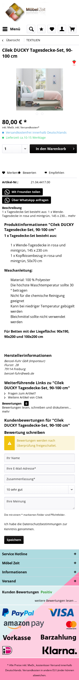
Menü (11, 28)
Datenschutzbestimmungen (42, 524)
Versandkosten (31, 670)
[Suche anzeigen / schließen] (31, 29)
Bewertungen (11, 403)
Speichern (14, 540)
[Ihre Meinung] (39, 503)
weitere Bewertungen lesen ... (56, 601)
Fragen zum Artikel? (20, 393)
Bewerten (27, 173)
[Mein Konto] (62, 29)
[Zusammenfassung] (39, 479)
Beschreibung (12, 208)
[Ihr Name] (39, 458)
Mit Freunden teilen (22, 192)
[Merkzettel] (51, 29)
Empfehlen (54, 173)
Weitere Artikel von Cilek (23, 397)
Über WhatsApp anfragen (26, 200)
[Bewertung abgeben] (39, 489)
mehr (71, 216)
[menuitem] (11, 29)
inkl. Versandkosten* (27, 127)
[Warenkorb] (72, 29)
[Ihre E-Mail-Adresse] (39, 468)
